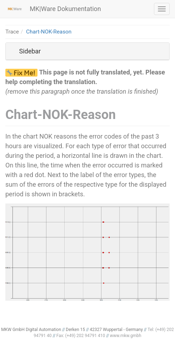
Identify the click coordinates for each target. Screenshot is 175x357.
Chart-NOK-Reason (48, 32)
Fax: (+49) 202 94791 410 (80, 335)
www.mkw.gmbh (125, 335)
